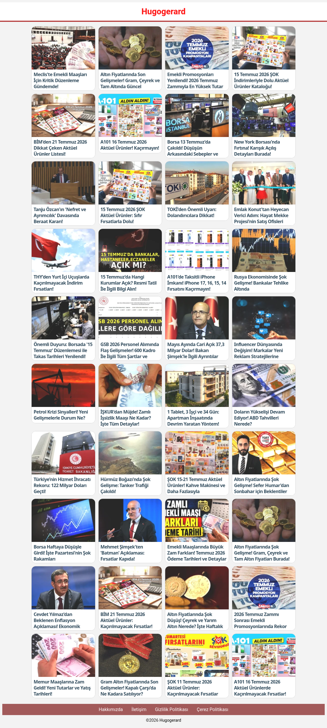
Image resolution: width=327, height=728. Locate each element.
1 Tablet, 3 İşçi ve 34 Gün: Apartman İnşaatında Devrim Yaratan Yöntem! (193, 418)
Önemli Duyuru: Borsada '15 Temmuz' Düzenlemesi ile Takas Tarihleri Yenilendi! (63, 350)
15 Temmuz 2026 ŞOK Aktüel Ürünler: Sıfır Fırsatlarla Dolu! (123, 215)
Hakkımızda (111, 709)
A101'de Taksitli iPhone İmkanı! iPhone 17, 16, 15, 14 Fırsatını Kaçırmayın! (196, 283)
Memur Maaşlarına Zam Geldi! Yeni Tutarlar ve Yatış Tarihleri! (62, 688)
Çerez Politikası (212, 709)
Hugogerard (170, 720)
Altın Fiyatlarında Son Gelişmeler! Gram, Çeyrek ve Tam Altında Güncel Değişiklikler (130, 83)
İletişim (138, 709)
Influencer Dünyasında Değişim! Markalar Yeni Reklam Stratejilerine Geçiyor (258, 353)
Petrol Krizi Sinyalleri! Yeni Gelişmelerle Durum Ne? (61, 415)
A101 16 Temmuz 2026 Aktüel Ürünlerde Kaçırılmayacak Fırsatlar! (260, 688)
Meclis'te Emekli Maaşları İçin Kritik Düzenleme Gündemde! (60, 80)
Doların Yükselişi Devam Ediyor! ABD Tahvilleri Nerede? (259, 418)
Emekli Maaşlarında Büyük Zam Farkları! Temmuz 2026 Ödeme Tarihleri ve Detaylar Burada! (196, 556)
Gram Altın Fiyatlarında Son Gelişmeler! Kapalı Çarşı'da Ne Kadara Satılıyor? (129, 688)
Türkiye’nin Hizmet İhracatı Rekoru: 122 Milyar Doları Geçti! (62, 485)
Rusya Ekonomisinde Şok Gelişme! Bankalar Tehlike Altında (261, 283)
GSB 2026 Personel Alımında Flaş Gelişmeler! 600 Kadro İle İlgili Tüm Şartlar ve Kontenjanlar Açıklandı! (130, 353)
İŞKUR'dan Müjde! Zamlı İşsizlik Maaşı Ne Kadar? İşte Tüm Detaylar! (126, 418)
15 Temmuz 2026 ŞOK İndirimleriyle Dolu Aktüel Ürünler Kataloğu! (261, 80)
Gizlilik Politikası (171, 709)
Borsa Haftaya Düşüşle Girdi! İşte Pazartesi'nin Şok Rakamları (62, 553)
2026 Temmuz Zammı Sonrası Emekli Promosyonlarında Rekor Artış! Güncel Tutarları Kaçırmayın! (260, 626)
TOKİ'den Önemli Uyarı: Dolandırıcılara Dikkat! (191, 212)
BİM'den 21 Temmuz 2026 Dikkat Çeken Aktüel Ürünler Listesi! (60, 148)
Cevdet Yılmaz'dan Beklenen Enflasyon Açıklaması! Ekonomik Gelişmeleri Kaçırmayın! (59, 623)
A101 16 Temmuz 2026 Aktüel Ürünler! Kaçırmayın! (130, 145)
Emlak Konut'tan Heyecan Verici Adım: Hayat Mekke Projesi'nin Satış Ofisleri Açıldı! (261, 218)
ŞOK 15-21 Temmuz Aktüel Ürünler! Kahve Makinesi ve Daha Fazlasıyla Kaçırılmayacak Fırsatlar (196, 488)
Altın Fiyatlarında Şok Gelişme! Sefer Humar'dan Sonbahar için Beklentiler (261, 485)
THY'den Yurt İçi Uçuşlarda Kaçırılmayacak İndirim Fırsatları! (61, 283)
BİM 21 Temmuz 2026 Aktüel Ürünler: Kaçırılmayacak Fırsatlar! (127, 620)
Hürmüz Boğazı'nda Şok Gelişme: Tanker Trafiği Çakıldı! (126, 485)
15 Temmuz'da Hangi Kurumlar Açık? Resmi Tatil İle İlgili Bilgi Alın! (129, 283)
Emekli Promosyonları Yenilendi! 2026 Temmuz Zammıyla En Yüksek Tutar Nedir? (195, 83)
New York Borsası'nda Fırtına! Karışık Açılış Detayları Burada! (257, 148)
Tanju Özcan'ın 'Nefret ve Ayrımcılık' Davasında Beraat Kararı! (60, 215)
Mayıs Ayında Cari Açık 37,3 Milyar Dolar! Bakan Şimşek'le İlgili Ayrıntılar (195, 350)
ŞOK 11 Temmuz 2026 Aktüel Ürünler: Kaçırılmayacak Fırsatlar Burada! (192, 691)
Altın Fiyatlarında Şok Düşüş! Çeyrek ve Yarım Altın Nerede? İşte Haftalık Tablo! (195, 623)
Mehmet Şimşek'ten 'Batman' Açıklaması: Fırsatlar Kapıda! (123, 553)
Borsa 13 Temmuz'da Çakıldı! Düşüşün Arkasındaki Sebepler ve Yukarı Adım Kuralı (192, 151)
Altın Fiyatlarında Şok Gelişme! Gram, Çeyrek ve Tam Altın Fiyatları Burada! (262, 553)
